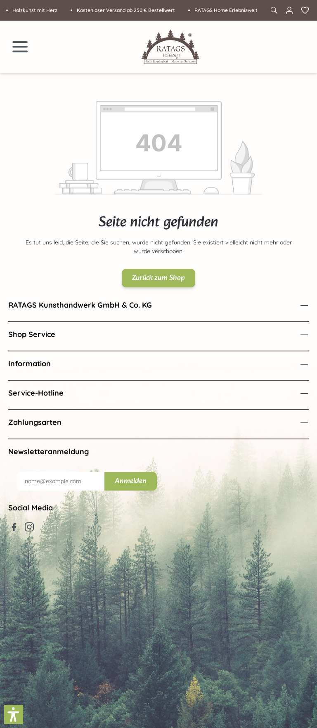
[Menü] (20, 46)
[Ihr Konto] (289, 10)
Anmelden (131, 481)
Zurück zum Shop (158, 278)
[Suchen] (274, 10)
